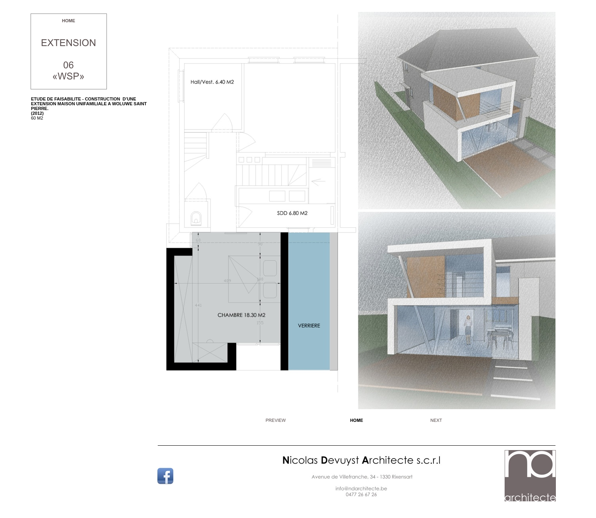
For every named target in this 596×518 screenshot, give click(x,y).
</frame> (325, 503)
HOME (68, 20)
